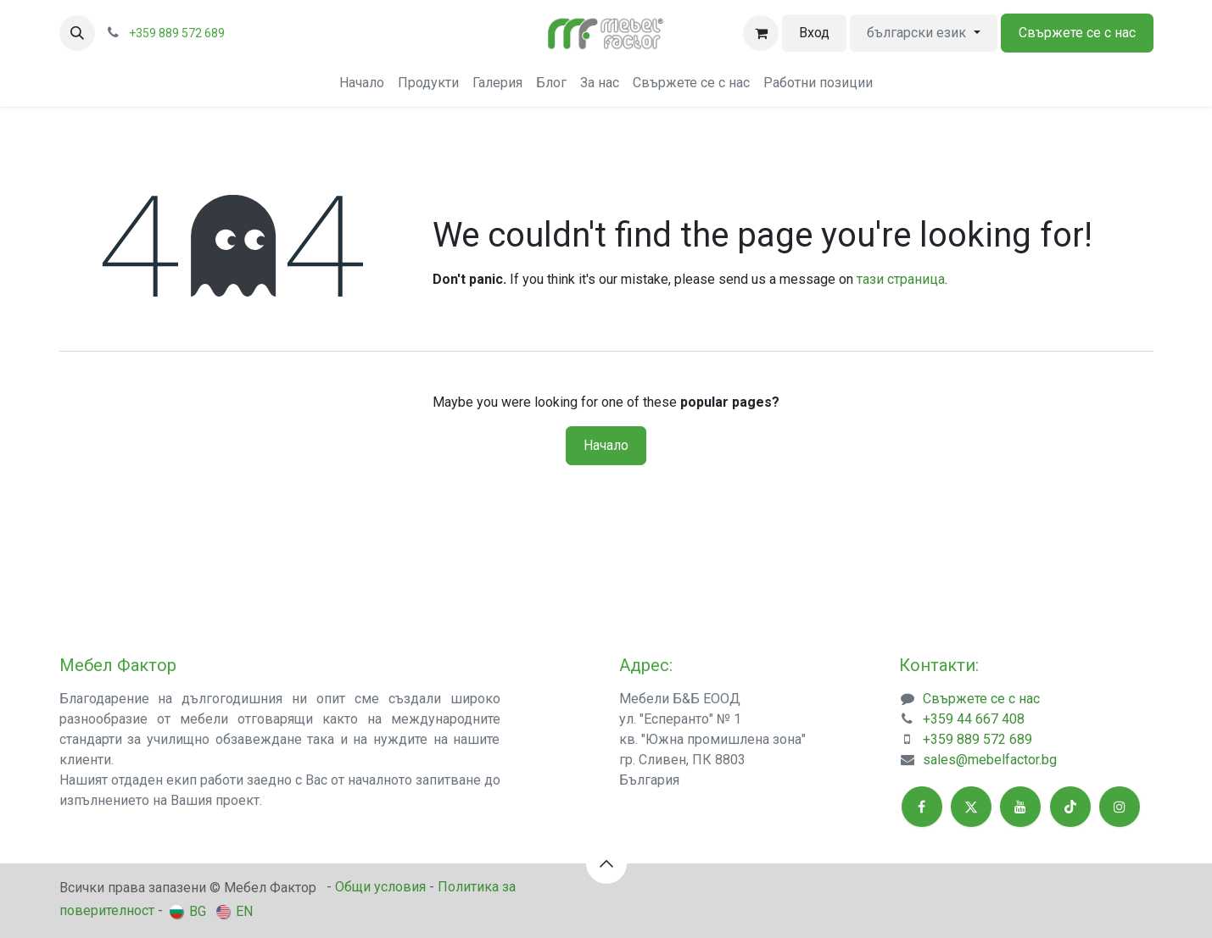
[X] (971, 806)
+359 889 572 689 (977, 739)
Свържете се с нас (1077, 33)
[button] (77, 33)
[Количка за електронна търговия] (761, 33)
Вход (814, 33)
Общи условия (380, 887)
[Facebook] (922, 806)
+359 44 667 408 (974, 719)
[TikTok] (1070, 806)
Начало (606, 445)
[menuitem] (361, 83)
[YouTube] (1020, 806)
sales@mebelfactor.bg (990, 760)
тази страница (901, 279)
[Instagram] (1119, 806)
